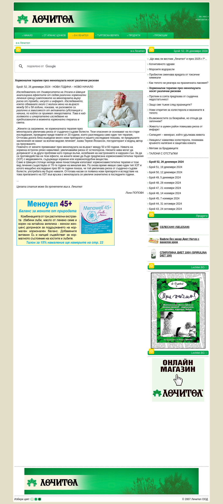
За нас (203, 16)
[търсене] (79, 66)
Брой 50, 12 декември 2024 (165, 172)
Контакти (201, 19)
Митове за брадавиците (163, 148)
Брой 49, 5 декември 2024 (165, 177)
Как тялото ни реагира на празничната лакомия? (178, 82)
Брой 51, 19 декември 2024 (165, 167)
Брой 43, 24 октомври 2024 (165, 208)
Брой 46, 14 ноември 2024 (165, 193)
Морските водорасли (161, 69)
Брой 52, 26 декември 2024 (166, 161)
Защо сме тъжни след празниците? (170, 104)
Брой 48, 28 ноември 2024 (165, 182)
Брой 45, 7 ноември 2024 (164, 198)
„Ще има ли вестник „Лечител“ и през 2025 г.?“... (178, 58)
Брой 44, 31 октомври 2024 (165, 203)
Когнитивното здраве (162, 64)
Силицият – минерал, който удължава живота (177, 134)
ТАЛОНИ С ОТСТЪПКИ (163, 153)
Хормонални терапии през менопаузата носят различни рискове (175, 90)
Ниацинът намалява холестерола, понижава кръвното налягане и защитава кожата (176, 141)
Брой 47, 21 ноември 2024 (165, 188)
